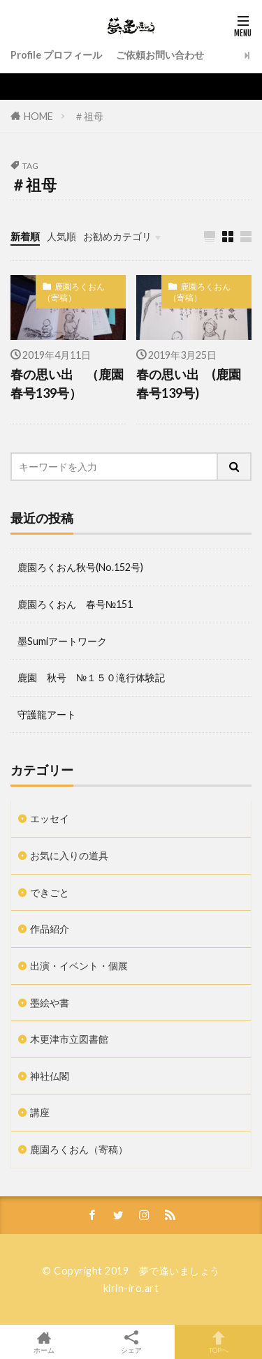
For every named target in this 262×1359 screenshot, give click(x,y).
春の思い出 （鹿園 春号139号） (68, 383)
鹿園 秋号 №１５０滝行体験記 (91, 677)
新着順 (25, 236)
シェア (131, 1342)
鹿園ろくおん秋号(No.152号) (80, 567)
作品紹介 (49, 929)
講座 (40, 1112)
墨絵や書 (49, 1003)
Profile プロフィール (56, 55)
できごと (49, 892)
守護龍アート (46, 714)
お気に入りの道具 (69, 855)
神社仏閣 (49, 1076)
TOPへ (218, 1341)
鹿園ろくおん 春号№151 (75, 604)
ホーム (43, 1341)
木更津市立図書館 (69, 1039)
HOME (38, 115)
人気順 (61, 236)
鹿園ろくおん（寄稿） (74, 292)
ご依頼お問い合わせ (160, 55)
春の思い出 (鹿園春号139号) (188, 383)
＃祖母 (88, 116)
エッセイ (49, 818)
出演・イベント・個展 (79, 966)
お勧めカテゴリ (117, 236)
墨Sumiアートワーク (62, 641)
